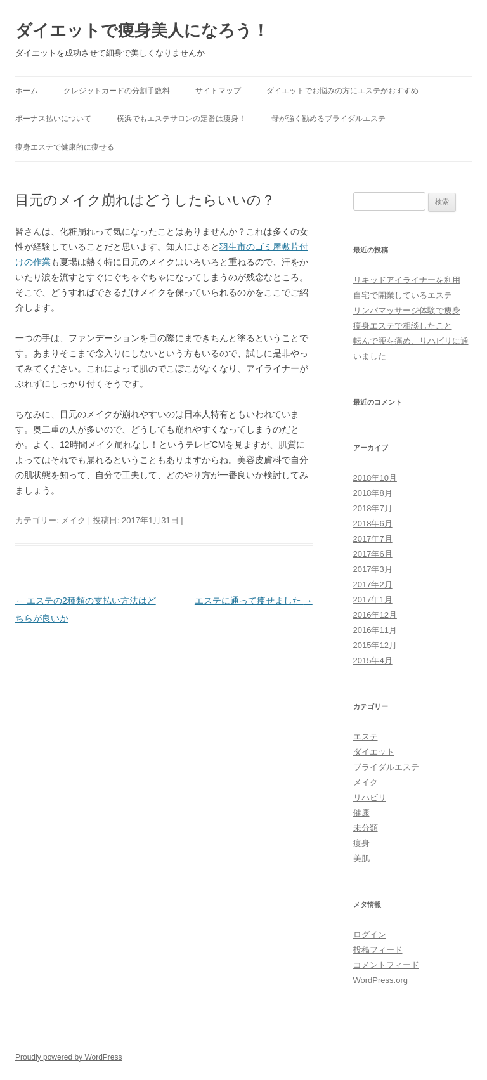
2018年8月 (373, 493)
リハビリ (369, 797)
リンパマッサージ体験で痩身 (406, 310)
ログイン (369, 934)
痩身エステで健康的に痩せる (64, 147)
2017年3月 (373, 569)
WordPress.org (380, 980)
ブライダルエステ (386, 767)
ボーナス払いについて (53, 118)
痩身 (361, 843)
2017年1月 (373, 599)
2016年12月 (375, 615)
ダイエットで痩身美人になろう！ (142, 30)
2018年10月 (375, 478)
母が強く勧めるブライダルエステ (328, 118)
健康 (361, 812)
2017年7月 (373, 538)
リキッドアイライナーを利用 (406, 280)
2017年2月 (373, 584)
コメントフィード (386, 965)
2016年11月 (375, 630)
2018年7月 (373, 508)
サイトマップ (218, 90)
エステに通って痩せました (254, 600)
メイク (73, 520)
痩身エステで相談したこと (402, 325)
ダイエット (373, 752)
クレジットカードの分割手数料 (116, 90)
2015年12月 (375, 645)
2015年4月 (373, 660)
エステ (365, 736)
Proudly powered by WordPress (68, 1057)
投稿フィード (378, 949)
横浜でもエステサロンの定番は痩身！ (181, 118)
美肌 (361, 858)
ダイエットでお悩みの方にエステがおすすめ (342, 90)
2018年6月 (373, 523)
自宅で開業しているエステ (402, 295)
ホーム (26, 90)
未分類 (365, 828)
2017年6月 (373, 554)
